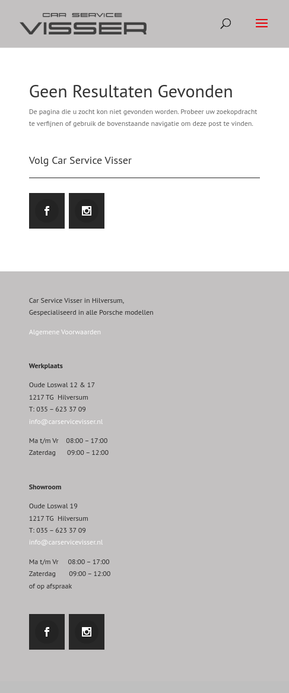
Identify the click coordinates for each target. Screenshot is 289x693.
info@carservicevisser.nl (66, 421)
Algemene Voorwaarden (65, 331)
